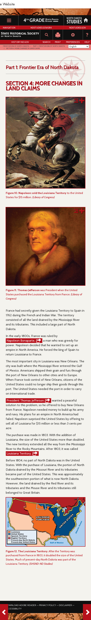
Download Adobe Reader (21, 605)
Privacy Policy (47, 605)
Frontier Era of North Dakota (16, 46)
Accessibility (14, 608)
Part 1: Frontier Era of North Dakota (49, 46)
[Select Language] (78, 46)
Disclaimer (65, 605)
